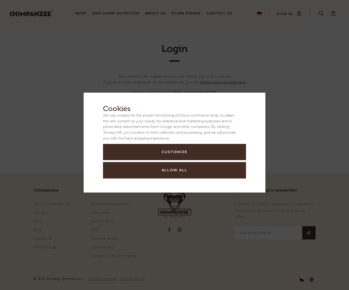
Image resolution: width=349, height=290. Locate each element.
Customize (174, 152)
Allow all (174, 170)
